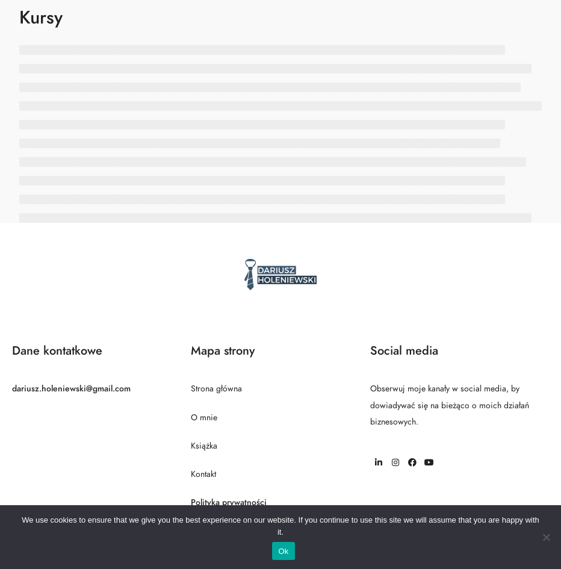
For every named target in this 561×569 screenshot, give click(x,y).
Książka (204, 446)
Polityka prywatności (229, 502)
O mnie (204, 417)
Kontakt (203, 474)
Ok (283, 551)
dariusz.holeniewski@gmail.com (71, 388)
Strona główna (216, 388)
